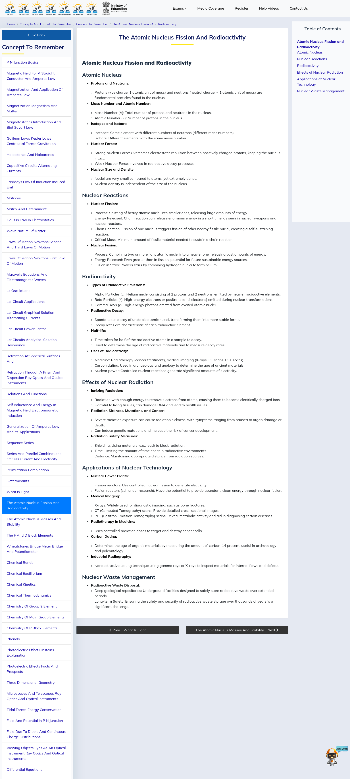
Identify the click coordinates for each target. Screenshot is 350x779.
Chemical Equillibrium (24, 573)
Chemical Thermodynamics (29, 595)
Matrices (14, 198)
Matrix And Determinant (27, 209)
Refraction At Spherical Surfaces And (33, 359)
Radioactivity (308, 65)
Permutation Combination (28, 470)
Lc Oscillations (18, 290)
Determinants (18, 481)
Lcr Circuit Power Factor (26, 328)
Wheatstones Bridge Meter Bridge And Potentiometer (35, 549)
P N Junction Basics (23, 62)
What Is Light (18, 492)
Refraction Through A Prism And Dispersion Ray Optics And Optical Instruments (35, 377)
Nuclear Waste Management (320, 91)
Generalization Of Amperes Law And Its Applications (33, 429)
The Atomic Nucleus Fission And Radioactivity (33, 505)
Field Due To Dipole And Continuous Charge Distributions (36, 734)
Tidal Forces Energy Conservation (34, 709)
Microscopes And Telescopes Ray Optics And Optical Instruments (34, 696)
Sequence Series (20, 442)
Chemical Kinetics (21, 584)
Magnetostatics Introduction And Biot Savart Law (34, 125)
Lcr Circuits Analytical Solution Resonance (32, 342)
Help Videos (269, 8)
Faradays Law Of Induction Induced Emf (36, 184)
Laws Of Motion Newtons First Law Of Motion (36, 261)
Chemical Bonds (20, 562)
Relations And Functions (27, 394)
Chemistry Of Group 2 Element (32, 606)
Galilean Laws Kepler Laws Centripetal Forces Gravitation (31, 141)
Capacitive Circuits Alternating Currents (32, 168)
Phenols (13, 639)
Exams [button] (178, 8)
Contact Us (299, 8)
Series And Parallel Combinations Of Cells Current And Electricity (34, 456)
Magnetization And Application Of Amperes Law (35, 92)
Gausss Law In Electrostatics (30, 220)
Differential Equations (24, 769)
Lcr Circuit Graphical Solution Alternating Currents (30, 315)
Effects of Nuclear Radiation (320, 72)
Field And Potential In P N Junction (35, 720)
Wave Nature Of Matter (26, 231)
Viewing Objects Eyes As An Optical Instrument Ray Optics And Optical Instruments (36, 753)
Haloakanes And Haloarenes (30, 154)
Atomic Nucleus (310, 52)
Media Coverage (210, 8)
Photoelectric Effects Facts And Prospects (32, 669)
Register (241, 8)
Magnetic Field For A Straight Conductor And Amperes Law (31, 76)
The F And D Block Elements (30, 535)
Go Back (36, 35)
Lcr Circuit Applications (26, 301)
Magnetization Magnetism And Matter (32, 108)
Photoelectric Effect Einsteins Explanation (30, 652)
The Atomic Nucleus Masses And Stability (34, 522)
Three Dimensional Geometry (31, 682)
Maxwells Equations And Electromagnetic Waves (27, 277)
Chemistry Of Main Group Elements (36, 617)
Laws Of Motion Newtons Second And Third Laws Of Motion (34, 244)
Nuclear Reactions (312, 59)
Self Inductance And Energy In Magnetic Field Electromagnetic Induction (32, 410)
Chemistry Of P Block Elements (32, 628)
